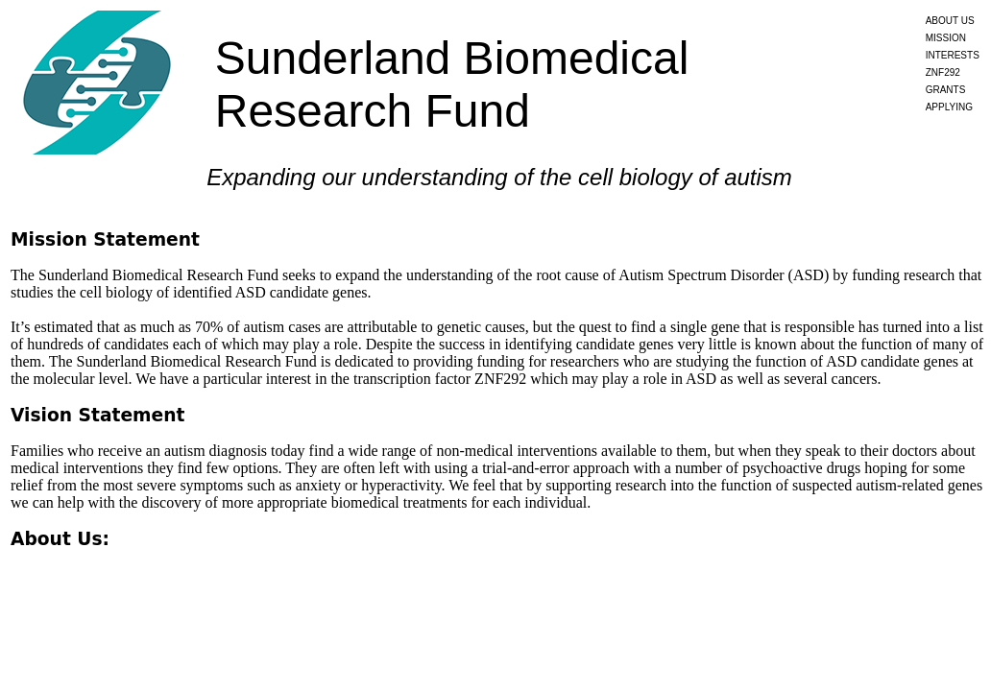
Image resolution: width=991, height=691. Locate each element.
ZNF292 (943, 72)
